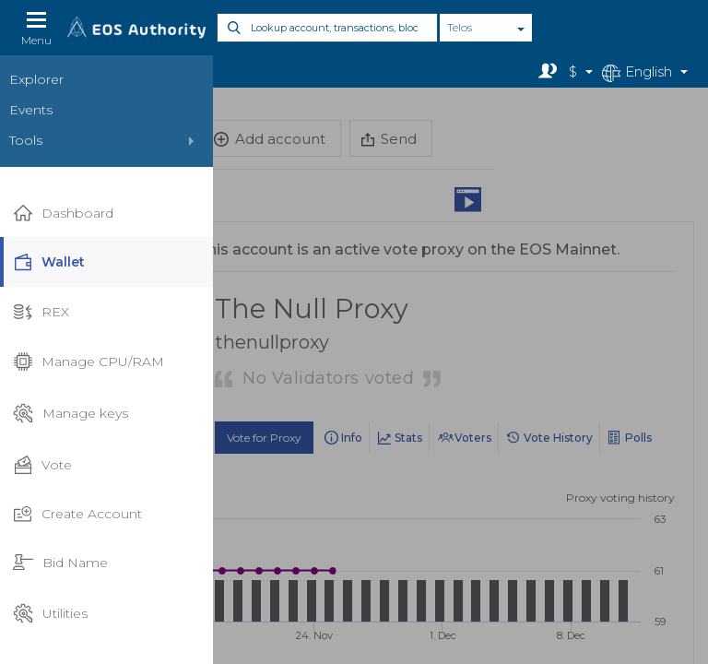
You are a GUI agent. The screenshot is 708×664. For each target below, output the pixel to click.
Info (351, 438)
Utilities (50, 613)
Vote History (558, 438)
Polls (638, 438)
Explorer (36, 79)
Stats (408, 438)
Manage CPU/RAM (88, 361)
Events (31, 109)
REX (41, 312)
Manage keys (70, 413)
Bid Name (60, 563)
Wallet (49, 262)
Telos (459, 27)
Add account (269, 139)
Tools (25, 140)
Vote (42, 465)
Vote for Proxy (264, 438)
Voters (472, 438)
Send (389, 139)
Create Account (77, 513)
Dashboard (63, 213)
